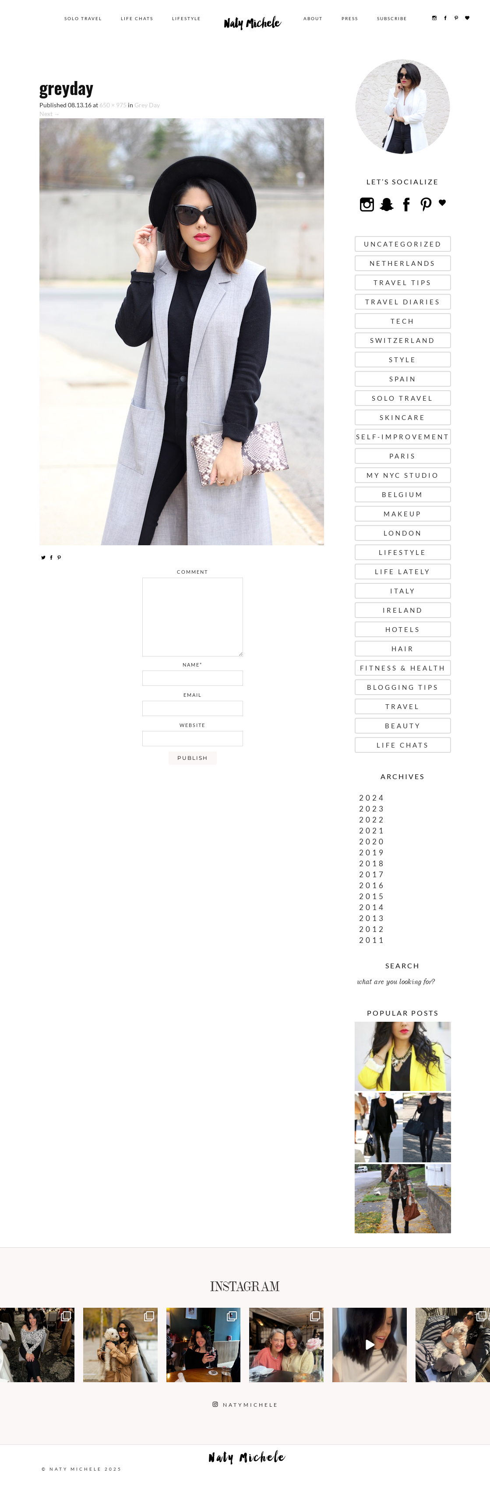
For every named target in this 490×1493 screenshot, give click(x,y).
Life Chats (138, 18)
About (314, 18)
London (403, 533)
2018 (372, 863)
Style (402, 360)
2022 (372, 819)
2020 (372, 841)
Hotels (402, 629)
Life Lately (402, 571)
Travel (402, 706)
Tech (403, 321)
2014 (372, 907)
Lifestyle (187, 18)
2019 (372, 852)
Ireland (403, 610)
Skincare (403, 417)
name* (192, 664)
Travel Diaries (403, 302)
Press (350, 18)
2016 (372, 885)
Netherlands (403, 263)
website (192, 725)
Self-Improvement (403, 437)
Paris (402, 456)
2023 (372, 808)
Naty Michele (253, 25)
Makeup (403, 514)
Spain (402, 379)
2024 (372, 797)
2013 (372, 918)
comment (192, 572)
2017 (372, 874)
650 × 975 (113, 105)
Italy (403, 591)
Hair (402, 649)
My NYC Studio (403, 475)
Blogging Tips (403, 687)
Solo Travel (84, 18)
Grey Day (147, 105)
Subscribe (393, 18)
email (192, 695)
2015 (372, 896)
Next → (49, 113)
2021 (372, 830)
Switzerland (402, 340)
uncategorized (403, 244)
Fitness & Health (403, 668)
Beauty (403, 726)
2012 (372, 929)
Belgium (402, 494)
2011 (372, 940)
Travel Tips (403, 282)
